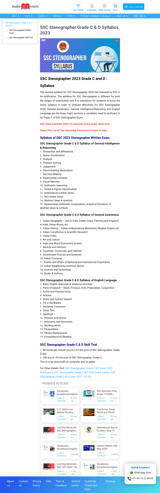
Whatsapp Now (140, 473)
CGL (27, 16)
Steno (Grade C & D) (94, 16)
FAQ (48, 480)
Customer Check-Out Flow (91, 484)
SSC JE (121, 16)
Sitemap (110, 480)
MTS (56, 16)
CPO (69, 16)
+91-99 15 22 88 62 (140, 478)
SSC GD (138, 16)
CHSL (42, 16)
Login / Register (133, 7)
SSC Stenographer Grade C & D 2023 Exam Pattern (82, 372)
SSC (14, 16)
